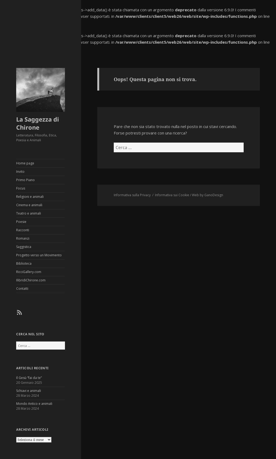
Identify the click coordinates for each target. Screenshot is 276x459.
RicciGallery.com (28, 272)
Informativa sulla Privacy (132, 195)
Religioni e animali (30, 196)
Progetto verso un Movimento (39, 255)
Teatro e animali (28, 213)
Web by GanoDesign (207, 195)
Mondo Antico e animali (34, 403)
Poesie (21, 221)
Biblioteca (24, 263)
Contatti (22, 288)
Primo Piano (25, 180)
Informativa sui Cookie (172, 195)
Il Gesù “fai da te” (29, 377)
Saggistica (23, 246)
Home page (25, 163)
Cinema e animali (29, 205)
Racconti (22, 230)
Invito (20, 171)
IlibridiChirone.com (31, 280)
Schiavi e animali (28, 390)
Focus (20, 188)
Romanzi (22, 238)
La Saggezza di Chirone (37, 123)
